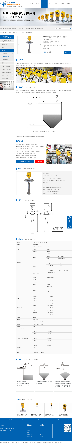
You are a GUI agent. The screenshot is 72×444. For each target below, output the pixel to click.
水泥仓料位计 (21, 28)
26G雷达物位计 (14, 28)
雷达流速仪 (5, 75)
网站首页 (31, 3)
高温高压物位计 (30, 436)
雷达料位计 (15, 32)
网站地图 (68, 419)
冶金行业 (41, 430)
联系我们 (69, 3)
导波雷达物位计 (40, 28)
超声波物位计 (27, 28)
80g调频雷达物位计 (6, 41)
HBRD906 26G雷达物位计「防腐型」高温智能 (26, 414)
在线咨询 (67, 52)
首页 (6, 32)
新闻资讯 (56, 3)
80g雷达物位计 (8, 28)
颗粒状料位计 (6, 56)
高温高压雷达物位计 (7, 69)
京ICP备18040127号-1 (15, 442)
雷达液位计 (38, 3)
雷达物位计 (5, 47)
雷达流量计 (5, 78)
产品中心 (44, 3)
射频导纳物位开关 (6, 72)
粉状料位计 (5, 59)
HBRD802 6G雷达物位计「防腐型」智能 (39, 414)
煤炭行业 (41, 434)
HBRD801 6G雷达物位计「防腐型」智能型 (54, 414)
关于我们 (62, 3)
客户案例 (50, 3)
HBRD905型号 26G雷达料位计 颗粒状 (25, 32)
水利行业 (41, 432)
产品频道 (10, 32)
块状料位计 (5, 53)
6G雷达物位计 (33, 28)
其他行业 (41, 436)
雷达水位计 (5, 63)
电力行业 (41, 427)
